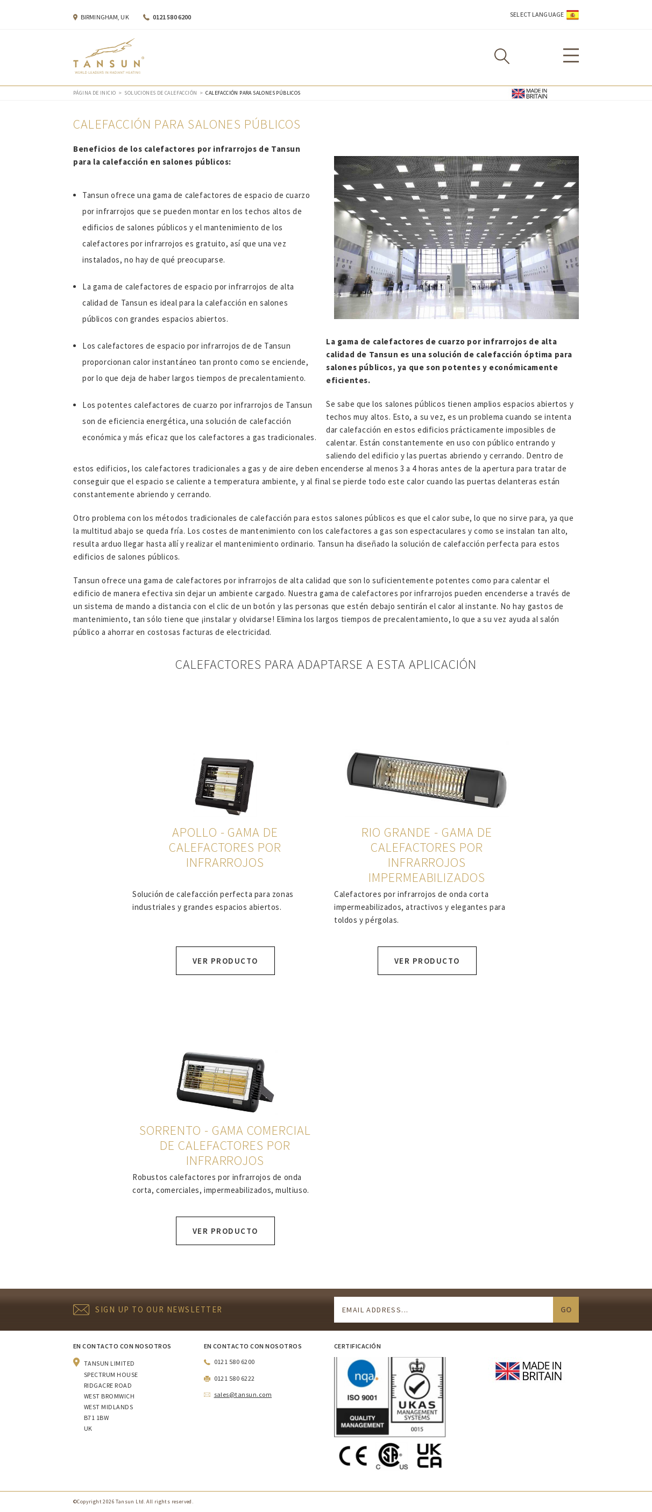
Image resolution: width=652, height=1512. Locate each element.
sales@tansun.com (243, 1394)
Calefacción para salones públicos (252, 92)
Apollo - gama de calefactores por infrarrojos (225, 847)
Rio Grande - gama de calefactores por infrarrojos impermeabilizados (427, 855)
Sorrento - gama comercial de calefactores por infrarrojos (225, 1145)
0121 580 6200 (172, 17)
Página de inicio (94, 92)
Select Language (537, 14)
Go (566, 1309)
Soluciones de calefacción (160, 92)
